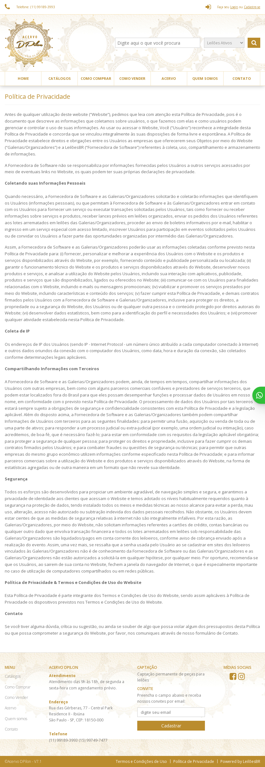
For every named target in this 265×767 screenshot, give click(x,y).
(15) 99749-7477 (93, 740)
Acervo (169, 78)
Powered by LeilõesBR (240, 761)
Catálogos (59, 78)
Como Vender (132, 78)
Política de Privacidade (193, 761)
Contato (241, 78)
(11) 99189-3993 (64, 740)
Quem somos (205, 78)
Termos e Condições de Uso (141, 761)
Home (23, 78)
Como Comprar (96, 78)
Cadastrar (171, 726)
